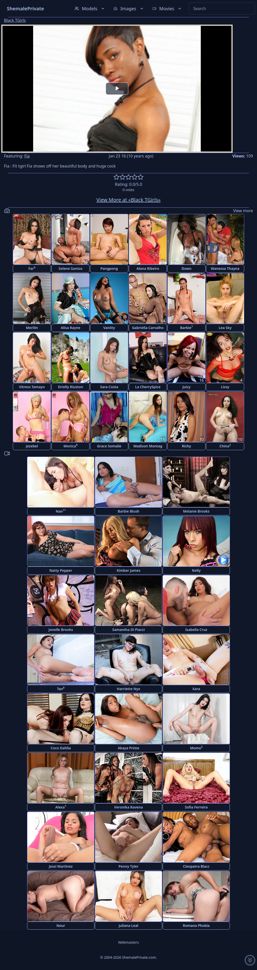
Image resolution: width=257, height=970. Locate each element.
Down (186, 268)
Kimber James (128, 570)
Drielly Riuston (70, 386)
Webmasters (128, 942)
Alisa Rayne (70, 327)
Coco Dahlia (61, 748)
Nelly (196, 570)
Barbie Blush (128, 511)
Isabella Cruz (196, 629)
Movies (167, 9)
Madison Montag (147, 446)
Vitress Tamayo (32, 386)
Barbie (186, 327)
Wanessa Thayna (225, 268)
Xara (196, 688)
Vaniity (109, 327)
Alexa (60, 807)
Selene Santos (71, 268)
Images (128, 9)
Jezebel (32, 446)
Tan (61, 688)
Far (31, 268)
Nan (61, 511)
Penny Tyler (128, 866)
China (225, 445)
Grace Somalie (109, 446)
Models (90, 9)
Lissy (225, 386)
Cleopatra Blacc (196, 866)
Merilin (32, 327)
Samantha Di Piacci (128, 629)
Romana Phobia (196, 925)
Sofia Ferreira (196, 807)
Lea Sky (225, 327)
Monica (70, 445)
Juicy (186, 386)
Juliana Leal (128, 925)
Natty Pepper (60, 570)
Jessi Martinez (61, 866)
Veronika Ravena (128, 807)
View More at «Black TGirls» (128, 199)
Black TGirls (15, 20)
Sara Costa (109, 386)
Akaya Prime (128, 748)
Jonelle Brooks (60, 629)
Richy (186, 446)
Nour (60, 925)
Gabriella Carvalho (148, 327)
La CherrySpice (148, 386)
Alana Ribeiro (148, 268)
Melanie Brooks (196, 511)
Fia (27, 156)
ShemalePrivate (25, 8)
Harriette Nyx (128, 688)
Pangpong (109, 268)
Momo (196, 747)
